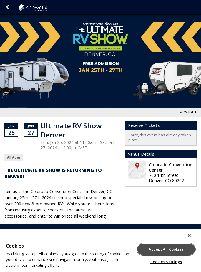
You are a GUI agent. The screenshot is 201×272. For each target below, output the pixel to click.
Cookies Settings (166, 261)
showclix (47, 7)
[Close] (189, 235)
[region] (100, 250)
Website (190, 112)
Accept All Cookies (166, 249)
